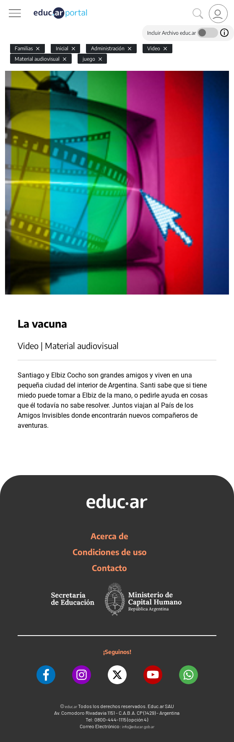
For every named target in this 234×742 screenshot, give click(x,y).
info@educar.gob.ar (138, 726)
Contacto (109, 568)
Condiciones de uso (110, 552)
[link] (218, 13)
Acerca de (109, 536)
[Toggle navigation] (7, 5)
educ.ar (71, 706)
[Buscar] (198, 14)
